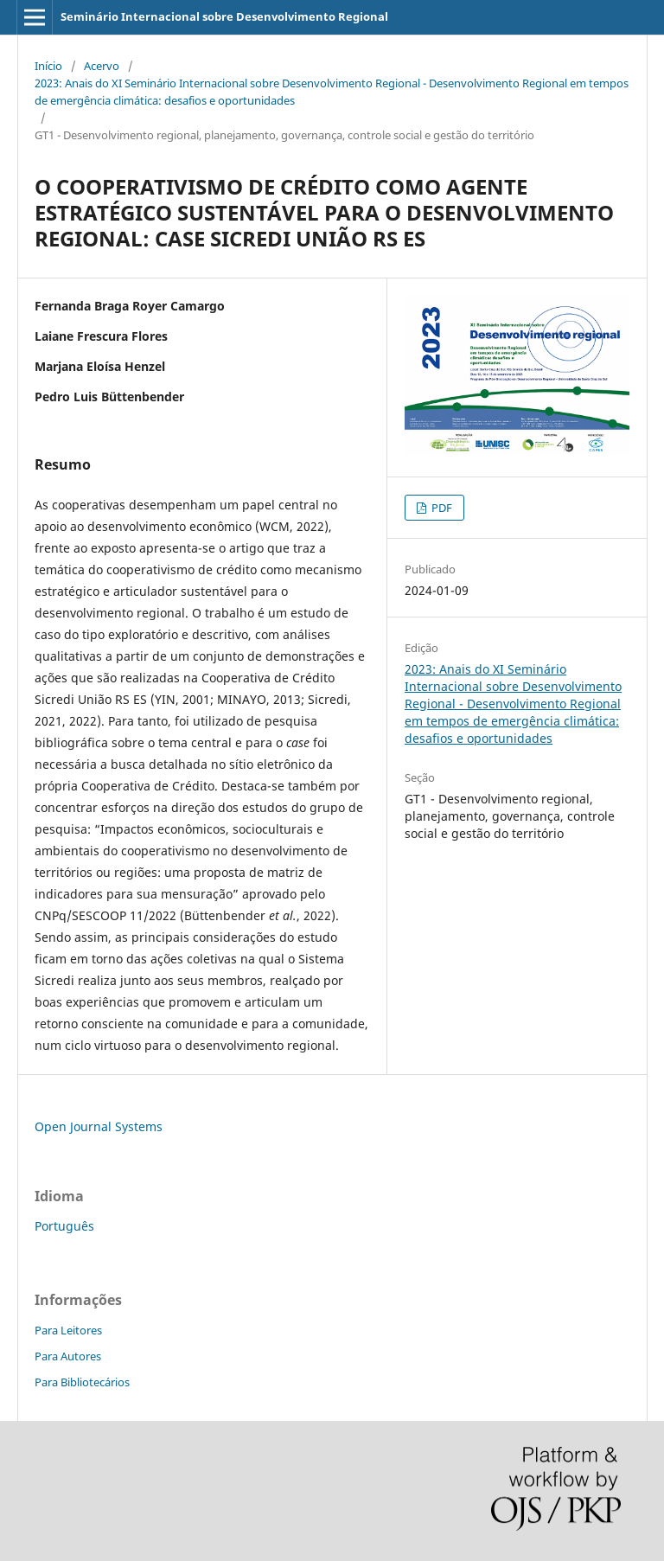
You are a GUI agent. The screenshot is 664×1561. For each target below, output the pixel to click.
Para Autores (68, 1356)
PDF (440, 507)
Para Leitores (68, 1330)
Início (48, 66)
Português (64, 1226)
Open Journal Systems (99, 1126)
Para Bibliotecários (82, 1382)
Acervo (101, 66)
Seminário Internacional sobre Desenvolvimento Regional (224, 16)
